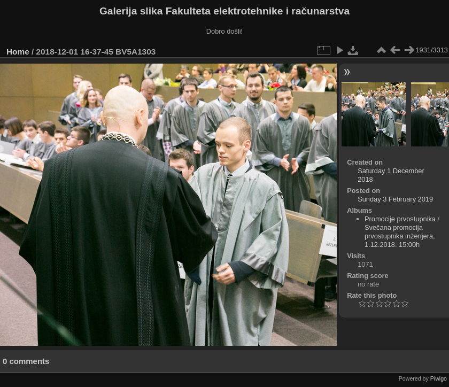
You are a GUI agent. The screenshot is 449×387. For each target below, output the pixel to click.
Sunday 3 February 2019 (395, 199)
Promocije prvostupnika (400, 219)
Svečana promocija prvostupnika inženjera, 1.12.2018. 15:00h (400, 236)
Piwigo (438, 378)
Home (17, 51)
